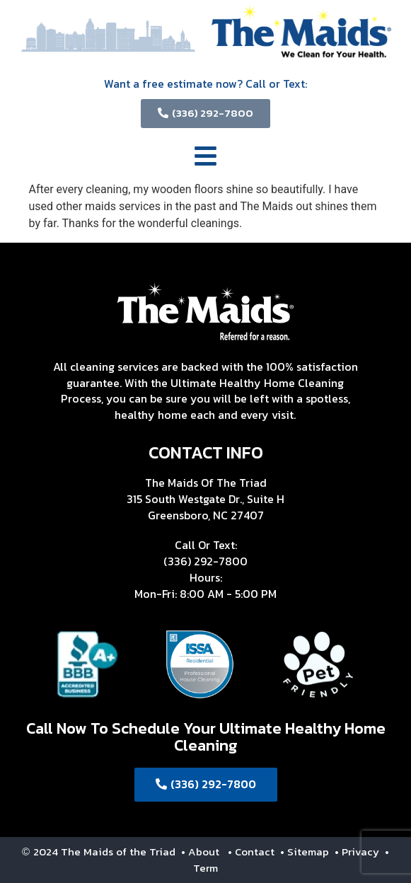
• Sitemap (306, 851)
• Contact (252, 851)
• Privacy (358, 851)
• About (198, 851)
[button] (206, 158)
